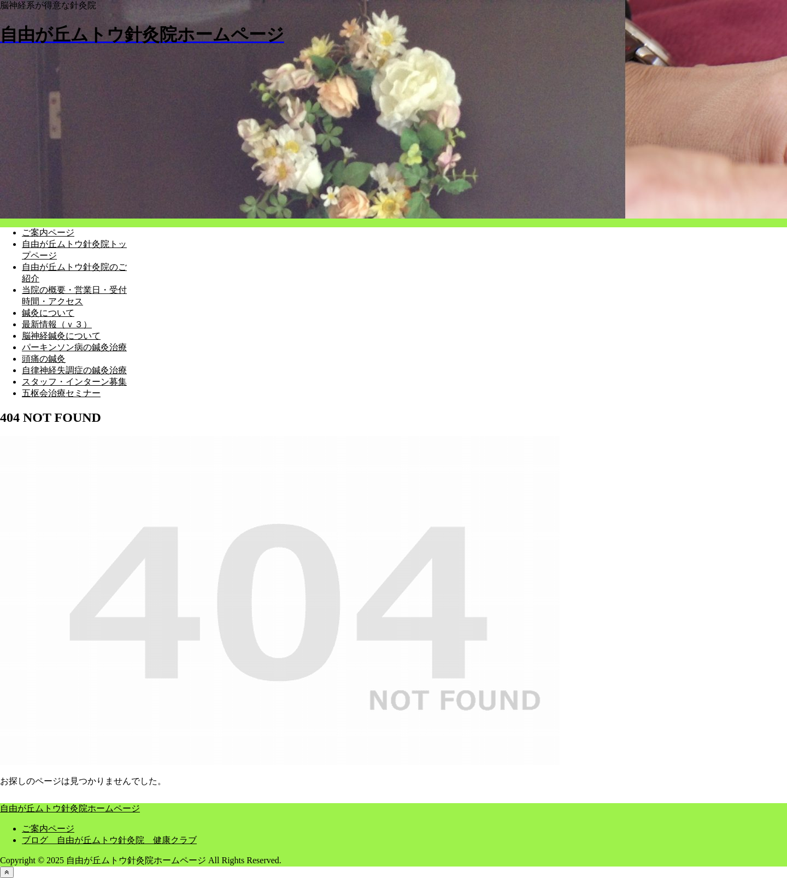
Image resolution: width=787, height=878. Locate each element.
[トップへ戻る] (7, 872)
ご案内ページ (48, 828)
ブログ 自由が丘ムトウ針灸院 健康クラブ (109, 840)
